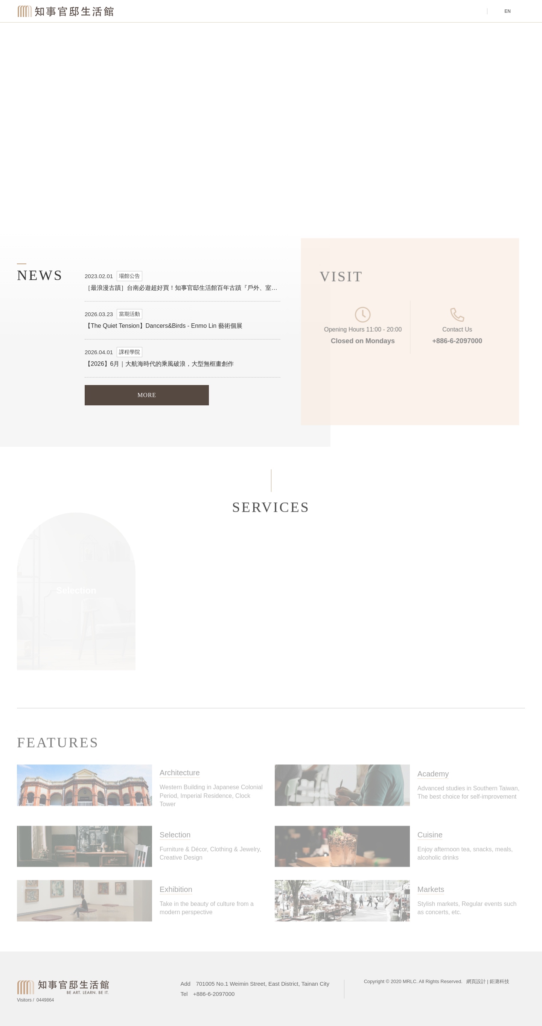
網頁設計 (476, 981)
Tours (455, 11)
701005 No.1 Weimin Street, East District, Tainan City (262, 983)
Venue (326, 11)
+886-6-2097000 (450, 340)
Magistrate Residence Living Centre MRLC (66, 11)
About (391, 11)
